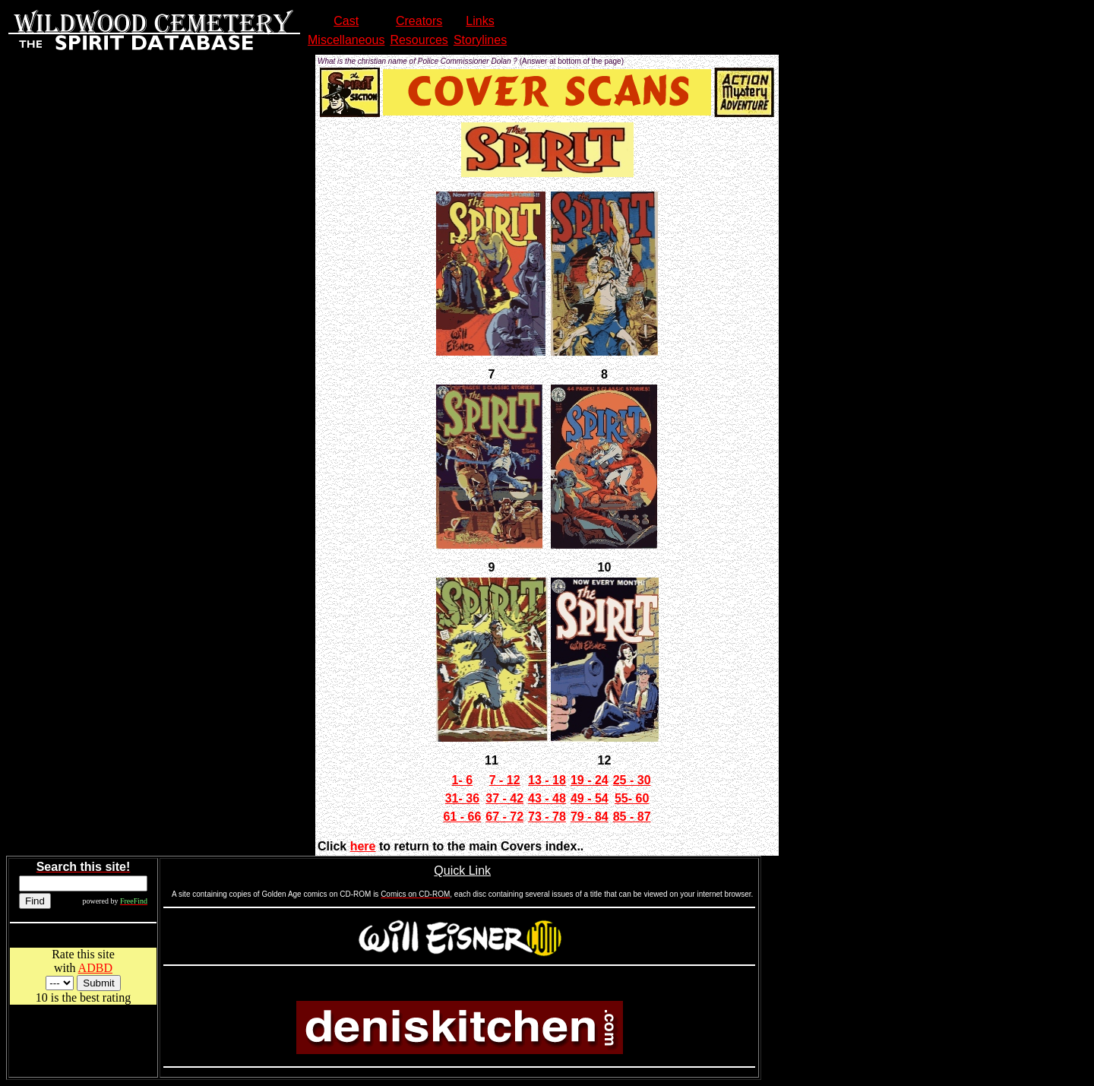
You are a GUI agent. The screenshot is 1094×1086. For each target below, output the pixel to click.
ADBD (95, 967)
